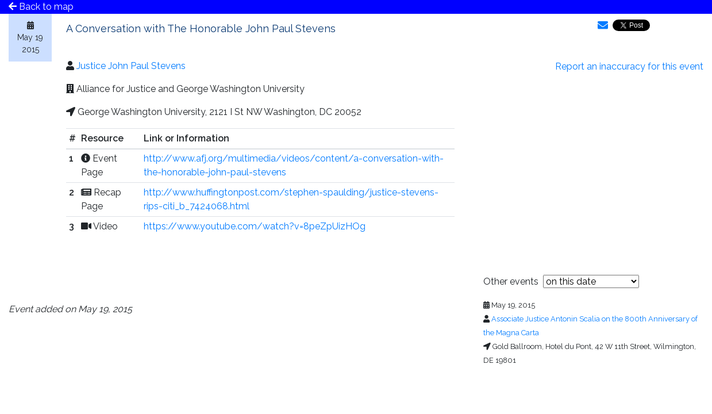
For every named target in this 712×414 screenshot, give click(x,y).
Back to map (41, 6)
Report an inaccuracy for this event (629, 66)
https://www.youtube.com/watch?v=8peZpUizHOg (254, 226)
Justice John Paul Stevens (131, 65)
